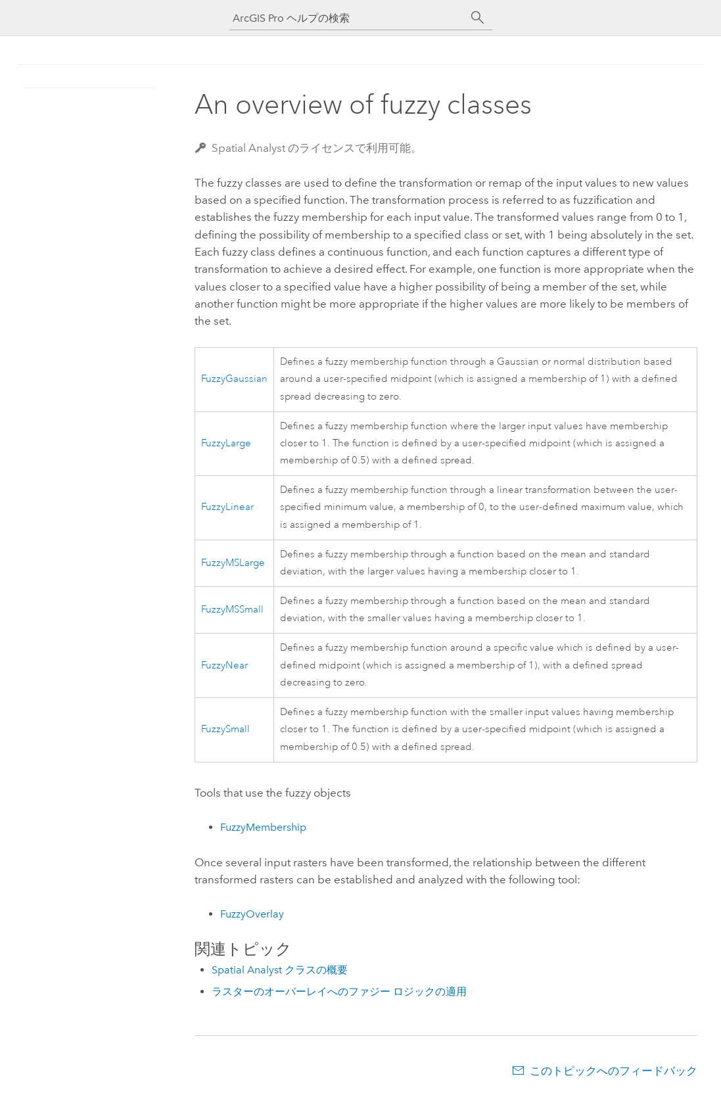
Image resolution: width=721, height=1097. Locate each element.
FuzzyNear (224, 665)
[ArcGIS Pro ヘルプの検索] (347, 18)
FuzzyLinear (227, 507)
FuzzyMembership (263, 827)
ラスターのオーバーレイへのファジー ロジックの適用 (339, 991)
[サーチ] (477, 17)
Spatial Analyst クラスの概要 (280, 970)
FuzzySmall (225, 729)
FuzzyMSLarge (233, 563)
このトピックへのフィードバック (613, 1070)
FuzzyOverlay (252, 914)
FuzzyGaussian (234, 379)
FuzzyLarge (226, 443)
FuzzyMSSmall (232, 609)
